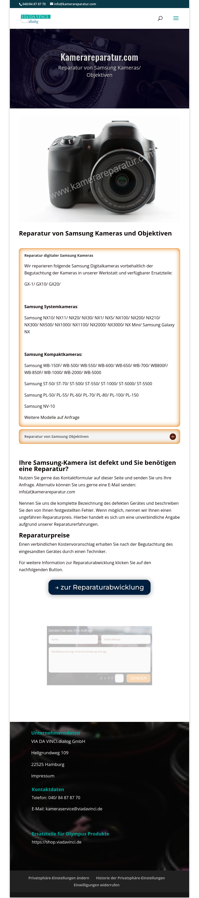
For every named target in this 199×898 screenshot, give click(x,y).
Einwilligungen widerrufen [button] (97, 884)
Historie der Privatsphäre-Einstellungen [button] (130, 877)
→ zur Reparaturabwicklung (99, 587)
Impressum (43, 776)
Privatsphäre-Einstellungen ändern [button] (59, 877)
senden (132, 674)
